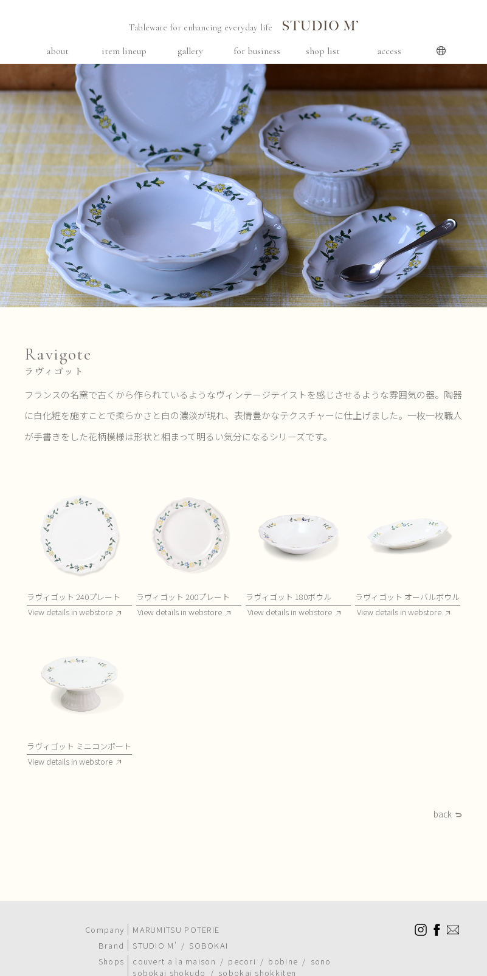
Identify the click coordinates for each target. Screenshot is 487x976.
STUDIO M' (155, 927)
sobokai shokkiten (257, 955)
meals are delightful (289, 966)
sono (321, 943)
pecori (242, 943)
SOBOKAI (208, 927)
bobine (283, 943)
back (442, 814)
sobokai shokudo (169, 955)
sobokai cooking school (184, 966)
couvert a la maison (174, 943)
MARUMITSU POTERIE (176, 912)
